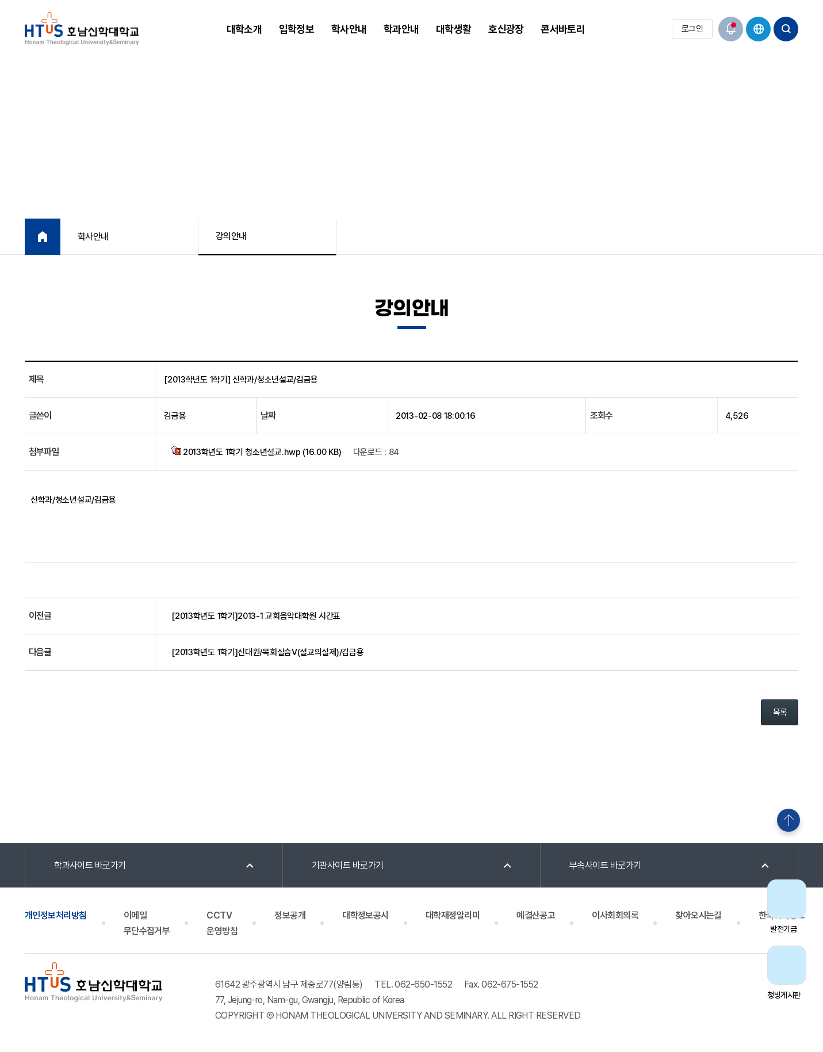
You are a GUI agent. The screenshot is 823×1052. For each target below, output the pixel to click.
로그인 (692, 29)
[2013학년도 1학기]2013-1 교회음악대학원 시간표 (255, 616)
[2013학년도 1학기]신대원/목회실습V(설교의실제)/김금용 (267, 652)
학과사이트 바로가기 (90, 865)
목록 (779, 712)
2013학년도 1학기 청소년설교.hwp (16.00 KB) (256, 451)
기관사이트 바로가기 (348, 865)
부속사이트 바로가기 (605, 865)
